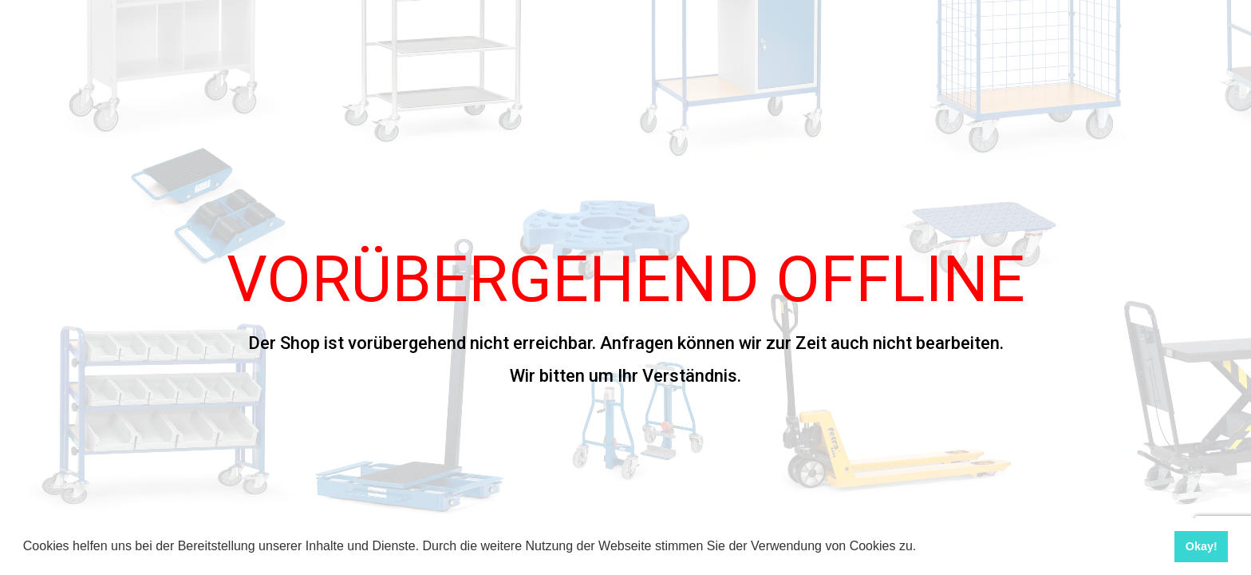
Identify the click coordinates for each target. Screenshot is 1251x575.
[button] (922, 547)
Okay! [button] (1201, 546)
